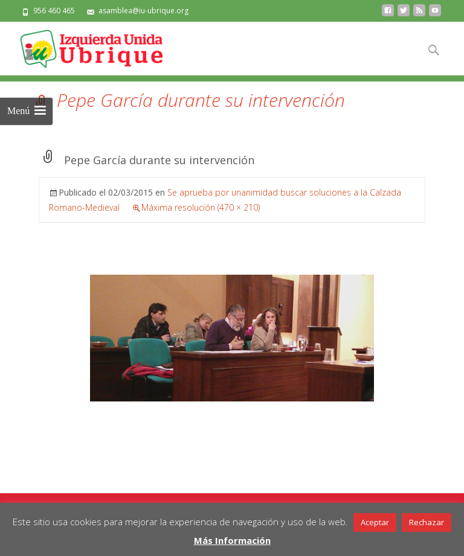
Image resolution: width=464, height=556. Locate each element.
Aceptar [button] (375, 522)
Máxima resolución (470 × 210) (200, 207)
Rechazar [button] (426, 522)
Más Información (232, 540)
